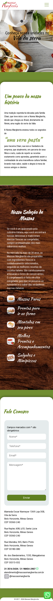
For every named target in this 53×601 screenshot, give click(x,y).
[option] (26, 36)
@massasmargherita (17, 576)
